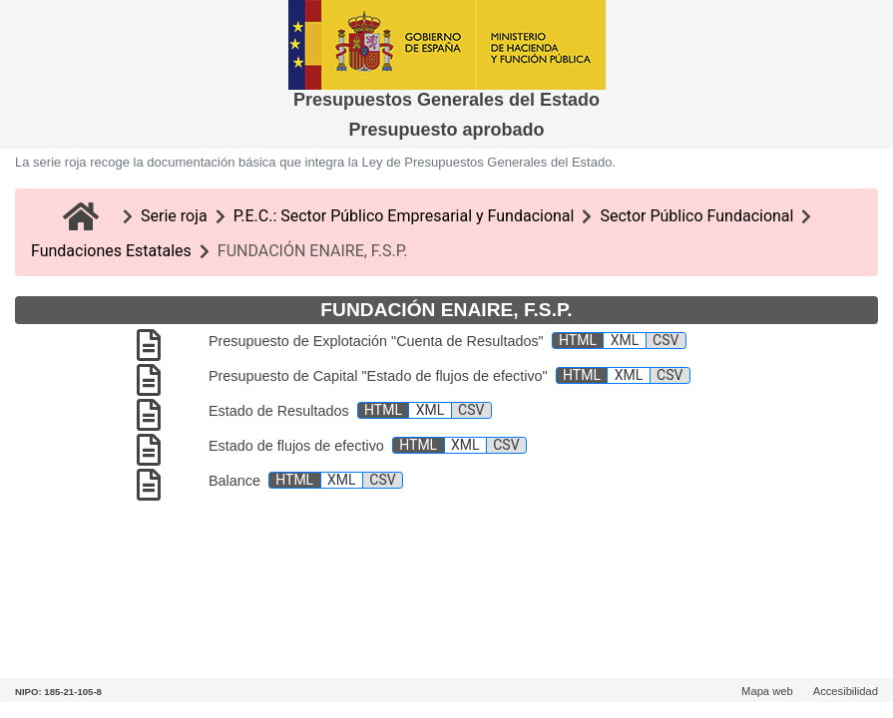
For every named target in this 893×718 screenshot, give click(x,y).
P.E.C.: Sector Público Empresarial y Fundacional (404, 215)
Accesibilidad (845, 691)
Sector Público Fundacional (696, 215)
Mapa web (767, 691)
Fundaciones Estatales (111, 250)
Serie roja (174, 215)
